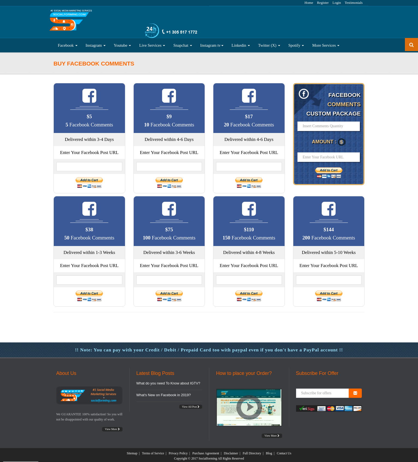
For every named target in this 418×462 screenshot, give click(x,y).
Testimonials (354, 3)
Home (308, 3)
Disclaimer (231, 451)
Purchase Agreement (205, 451)
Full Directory (252, 451)
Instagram (96, 43)
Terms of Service (153, 451)
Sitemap (132, 451)
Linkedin (241, 43)
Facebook (67, 43)
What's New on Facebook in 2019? (163, 393)
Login (337, 3)
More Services (325, 43)
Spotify (296, 43)
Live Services (152, 43)
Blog (269, 451)
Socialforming (208, 456)
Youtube (122, 43)
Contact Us (284, 451)
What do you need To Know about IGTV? (168, 381)
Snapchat (182, 43)
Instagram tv (211, 43)
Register (323, 3)
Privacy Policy (178, 451)
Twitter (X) (269, 43)
